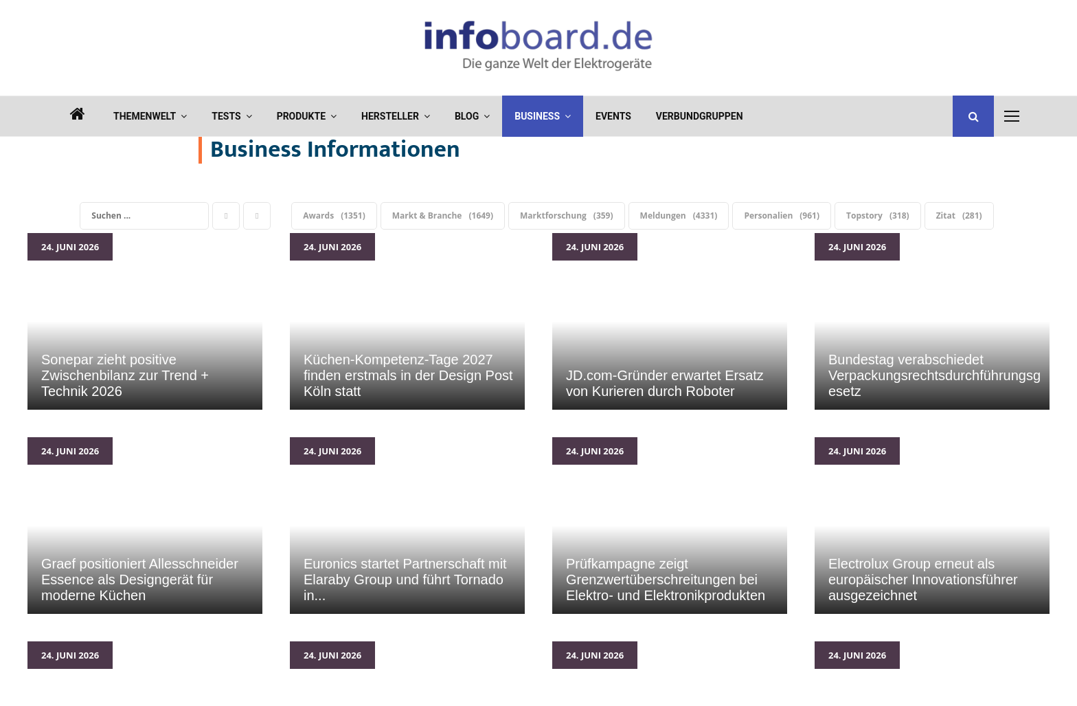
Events (613, 116)
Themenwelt (144, 116)
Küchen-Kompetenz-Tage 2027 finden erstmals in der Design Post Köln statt (407, 321)
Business (537, 116)
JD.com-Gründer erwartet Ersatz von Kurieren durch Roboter (669, 321)
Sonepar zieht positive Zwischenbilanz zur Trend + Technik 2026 (144, 321)
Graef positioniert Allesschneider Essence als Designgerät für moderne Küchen (144, 525)
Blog (467, 116)
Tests (226, 116)
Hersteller (390, 116)
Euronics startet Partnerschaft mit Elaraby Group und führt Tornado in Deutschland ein (407, 525)
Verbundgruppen (699, 116)
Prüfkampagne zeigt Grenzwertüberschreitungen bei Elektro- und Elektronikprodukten (669, 525)
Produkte (301, 116)
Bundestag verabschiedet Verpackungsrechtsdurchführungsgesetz (932, 321)
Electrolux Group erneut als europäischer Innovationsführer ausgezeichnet (932, 525)
